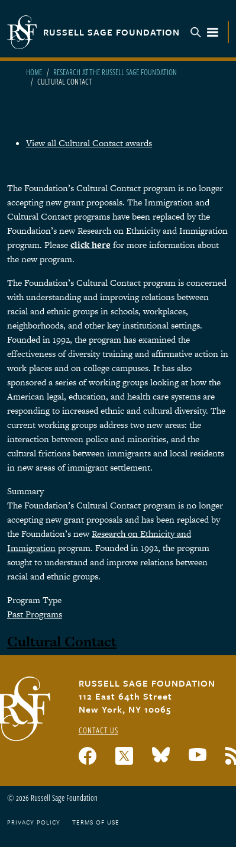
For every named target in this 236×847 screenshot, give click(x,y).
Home (34, 72)
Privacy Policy (33, 822)
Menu (204, 32)
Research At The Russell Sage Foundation (115, 72)
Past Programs (34, 614)
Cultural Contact (62, 641)
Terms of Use (95, 822)
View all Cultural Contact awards (89, 143)
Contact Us (98, 730)
